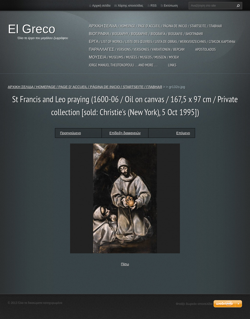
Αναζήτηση (237, 5)
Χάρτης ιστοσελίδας (130, 5)
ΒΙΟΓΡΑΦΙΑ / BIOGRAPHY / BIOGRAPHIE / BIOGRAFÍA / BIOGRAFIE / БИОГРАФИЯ (146, 33)
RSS (154, 5)
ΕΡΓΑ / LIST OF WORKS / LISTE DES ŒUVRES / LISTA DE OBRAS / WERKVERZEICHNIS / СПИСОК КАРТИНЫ (162, 41)
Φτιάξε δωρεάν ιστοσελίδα (194, 304)
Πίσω (125, 264)
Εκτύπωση (171, 5)
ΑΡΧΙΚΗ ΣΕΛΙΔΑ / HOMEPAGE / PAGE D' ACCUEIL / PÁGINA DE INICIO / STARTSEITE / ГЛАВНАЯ (155, 25)
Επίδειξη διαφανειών (125, 133)
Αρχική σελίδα (101, 5)
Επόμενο (183, 133)
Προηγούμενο (70, 133)
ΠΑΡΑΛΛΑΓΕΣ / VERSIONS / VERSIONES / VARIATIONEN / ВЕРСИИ (137, 49)
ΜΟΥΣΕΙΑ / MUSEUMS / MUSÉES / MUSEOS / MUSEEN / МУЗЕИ (134, 57)
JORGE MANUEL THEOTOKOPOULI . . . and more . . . (123, 64)
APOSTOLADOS (205, 49)
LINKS (172, 64)
